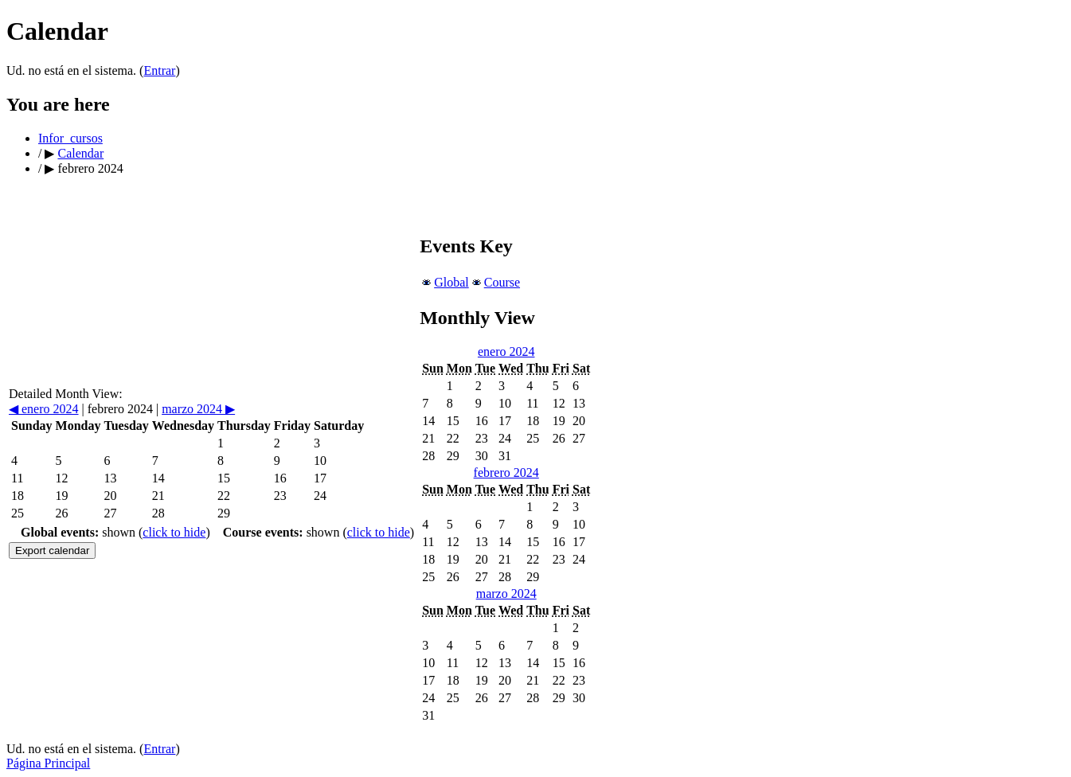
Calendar (80, 153)
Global (451, 282)
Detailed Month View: (66, 393)
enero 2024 (44, 409)
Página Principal (48, 763)
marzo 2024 (198, 409)
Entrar (159, 70)
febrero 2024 (506, 472)
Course (502, 282)
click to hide (174, 532)
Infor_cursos (70, 138)
